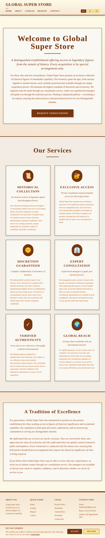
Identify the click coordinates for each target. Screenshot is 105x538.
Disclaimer (59, 508)
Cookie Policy (60, 512)
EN (83, 11)
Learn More (35, 535)
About (18, 11)
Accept (75, 531)
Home (9, 11)
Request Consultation (52, 113)
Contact (55, 11)
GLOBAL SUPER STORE (29, 4)
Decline (91, 531)
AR (96, 11)
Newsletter (59, 515)
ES (90, 11)
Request (42, 11)
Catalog (30, 11)
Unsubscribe (59, 519)
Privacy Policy (60, 505)
